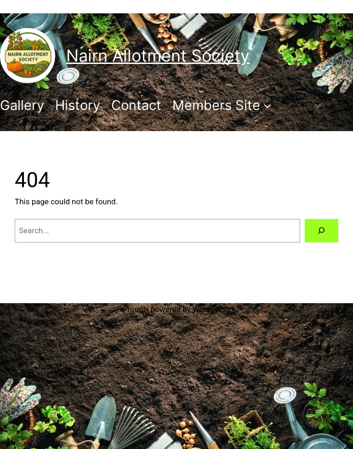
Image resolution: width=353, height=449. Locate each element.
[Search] (321, 230)
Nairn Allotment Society (158, 56)
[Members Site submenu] (222, 105)
